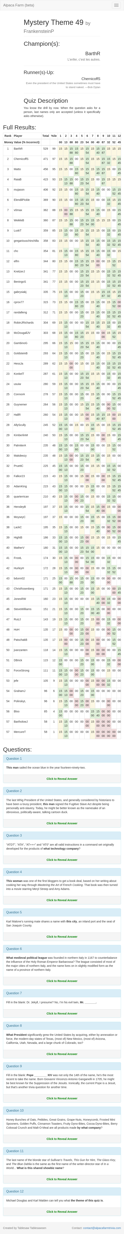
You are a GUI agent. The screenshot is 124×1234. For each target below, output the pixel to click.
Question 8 (14, 1025)
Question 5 (14, 912)
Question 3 (14, 835)
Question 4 (14, 872)
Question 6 (14, 949)
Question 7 (14, 993)
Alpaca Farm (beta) (18, 5)
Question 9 (14, 1066)
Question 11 (15, 1151)
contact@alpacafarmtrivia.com (102, 1228)
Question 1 (14, 758)
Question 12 (15, 1191)
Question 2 (14, 791)
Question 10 (15, 1110)
